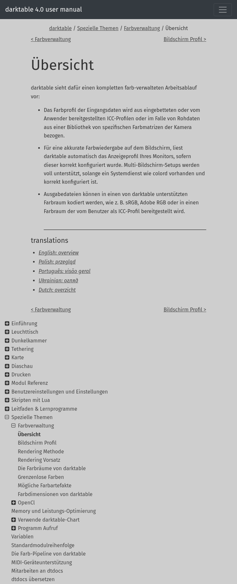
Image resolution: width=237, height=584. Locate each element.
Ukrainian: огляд (58, 280)
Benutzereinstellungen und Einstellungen (59, 392)
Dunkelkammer (29, 341)
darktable (60, 28)
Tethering (22, 349)
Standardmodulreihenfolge (42, 545)
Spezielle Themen (98, 28)
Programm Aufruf (38, 528)
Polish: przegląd (57, 262)
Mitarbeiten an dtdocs (37, 571)
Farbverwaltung (142, 28)
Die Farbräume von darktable (52, 468)
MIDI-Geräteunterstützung (41, 562)
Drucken (21, 375)
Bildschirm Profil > (185, 39)
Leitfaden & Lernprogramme (44, 409)
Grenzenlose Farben (41, 477)
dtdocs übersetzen (33, 579)
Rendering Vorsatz (39, 460)
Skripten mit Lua (30, 400)
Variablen (22, 537)
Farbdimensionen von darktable (55, 494)
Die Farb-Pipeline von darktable (48, 554)
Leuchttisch (24, 332)
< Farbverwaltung (51, 39)
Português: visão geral (64, 271)
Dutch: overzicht (57, 290)
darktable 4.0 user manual (43, 9)
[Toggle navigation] (223, 9)
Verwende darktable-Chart (49, 520)
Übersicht (29, 434)
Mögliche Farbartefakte (45, 485)
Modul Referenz (29, 383)
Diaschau (22, 366)
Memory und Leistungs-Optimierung (53, 511)
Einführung (24, 323)
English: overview (59, 253)
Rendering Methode (41, 452)
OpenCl (26, 503)
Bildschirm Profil (37, 443)
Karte (17, 357)
